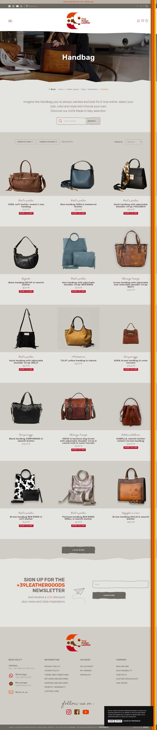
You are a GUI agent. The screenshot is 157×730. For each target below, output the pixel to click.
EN (141, 6)
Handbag (104, 89)
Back (52, 89)
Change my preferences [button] (131, 721)
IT (137, 6)
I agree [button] (111, 721)
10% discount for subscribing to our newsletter (78, 2)
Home (60, 89)
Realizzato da (140, 727)
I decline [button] (118, 721)
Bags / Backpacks (90, 89)
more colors (26, 213)
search (92, 121)
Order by (118, 142)
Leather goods (72, 89)
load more (79, 550)
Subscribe (109, 595)
